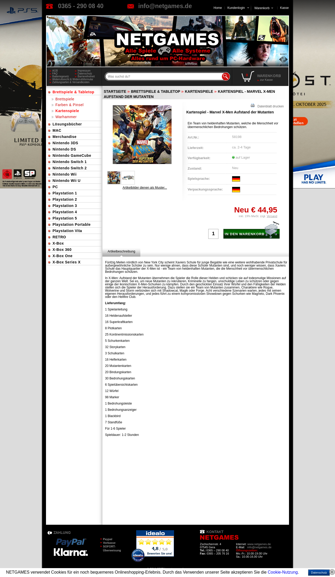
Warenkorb (261, 7)
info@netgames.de (165, 6)
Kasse (284, 8)
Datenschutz (85, 73)
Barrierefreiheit (86, 76)
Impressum (84, 70)
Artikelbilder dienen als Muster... (145, 187)
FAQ (54, 73)
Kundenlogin (238, 8)
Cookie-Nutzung (283, 572)
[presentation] (121, 251)
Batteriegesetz (60, 76)
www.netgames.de (259, 544)
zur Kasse (266, 79)
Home (217, 8)
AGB (55, 70)
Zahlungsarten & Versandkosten (70, 82)
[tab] (121, 251)
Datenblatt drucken (267, 105)
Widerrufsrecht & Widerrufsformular (72, 79)
